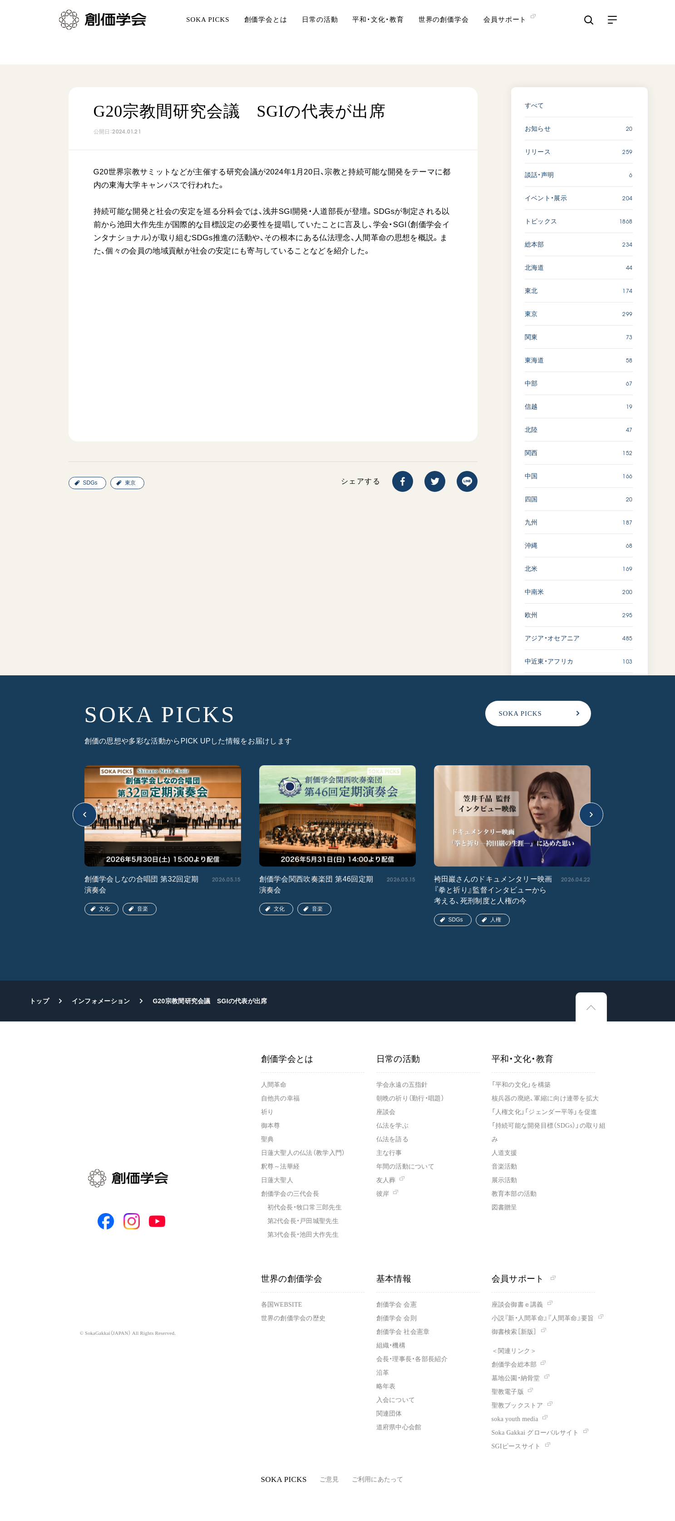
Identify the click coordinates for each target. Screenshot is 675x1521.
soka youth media (515, 1419)
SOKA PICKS (207, 34)
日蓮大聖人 (277, 1180)
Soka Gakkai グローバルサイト (535, 1432)
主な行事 (389, 1152)
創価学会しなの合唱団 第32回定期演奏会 (141, 884)
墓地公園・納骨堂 (516, 1378)
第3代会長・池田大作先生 (303, 1234)
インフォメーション (101, 1001)
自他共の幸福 (280, 1098)
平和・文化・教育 (378, 34)
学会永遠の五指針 (402, 1084)
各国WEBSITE (281, 1304)
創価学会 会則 (396, 1318)
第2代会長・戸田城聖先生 (303, 1221)
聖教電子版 (508, 1391)
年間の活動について (405, 1166)
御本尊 (271, 1125)
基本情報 (394, 1278)
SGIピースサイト (516, 1446)
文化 (104, 909)
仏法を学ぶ (392, 1125)
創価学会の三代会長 (290, 1193)
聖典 (267, 1139)
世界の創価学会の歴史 (293, 1318)
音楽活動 (504, 1166)
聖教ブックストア (517, 1405)
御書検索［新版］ (514, 1331)
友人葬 (386, 1180)
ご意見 (329, 1479)
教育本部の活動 (514, 1193)
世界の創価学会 (444, 34)
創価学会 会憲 (396, 1304)
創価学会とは (265, 34)
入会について (395, 1400)
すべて (534, 105)
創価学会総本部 (514, 1364)
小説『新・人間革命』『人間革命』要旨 (543, 1318)
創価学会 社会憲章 (403, 1331)
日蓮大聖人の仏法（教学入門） (303, 1152)
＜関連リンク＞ (514, 1351)
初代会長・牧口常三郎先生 (304, 1207)
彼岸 (382, 1193)
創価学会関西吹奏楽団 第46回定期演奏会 (316, 884)
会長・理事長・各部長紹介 (412, 1359)
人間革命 (274, 1084)
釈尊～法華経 (280, 1166)
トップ (39, 1001)
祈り (267, 1112)
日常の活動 (320, 34)
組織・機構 (390, 1345)
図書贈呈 (504, 1207)
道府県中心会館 (399, 1427)
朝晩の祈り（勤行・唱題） (410, 1098)
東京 (130, 483)
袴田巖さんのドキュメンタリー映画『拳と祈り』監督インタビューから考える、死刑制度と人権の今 (493, 890)
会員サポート (524, 1278)
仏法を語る (392, 1139)
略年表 (386, 1386)
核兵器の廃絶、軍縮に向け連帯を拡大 (545, 1098)
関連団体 (389, 1413)
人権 (495, 920)
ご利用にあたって (378, 1479)
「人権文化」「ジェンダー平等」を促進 (544, 1112)
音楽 (142, 909)
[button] (85, 815)
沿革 (382, 1372)
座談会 (386, 1112)
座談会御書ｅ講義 (517, 1304)
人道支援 (504, 1152)
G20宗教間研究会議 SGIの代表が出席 (210, 1001)
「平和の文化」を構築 (521, 1084)
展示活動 (504, 1180)
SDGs (90, 483)
